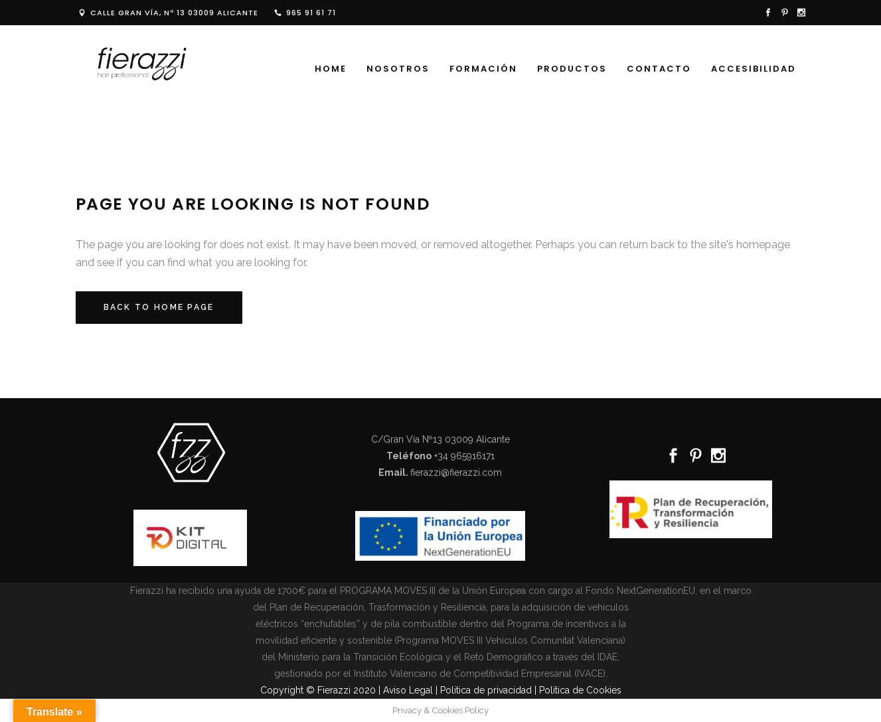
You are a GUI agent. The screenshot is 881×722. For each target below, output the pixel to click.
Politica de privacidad (486, 690)
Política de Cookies (580, 690)
